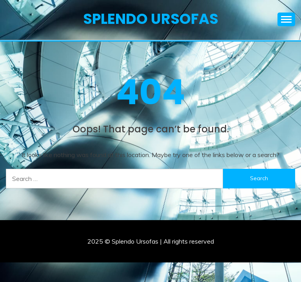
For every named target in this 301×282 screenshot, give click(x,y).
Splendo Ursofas (150, 19)
